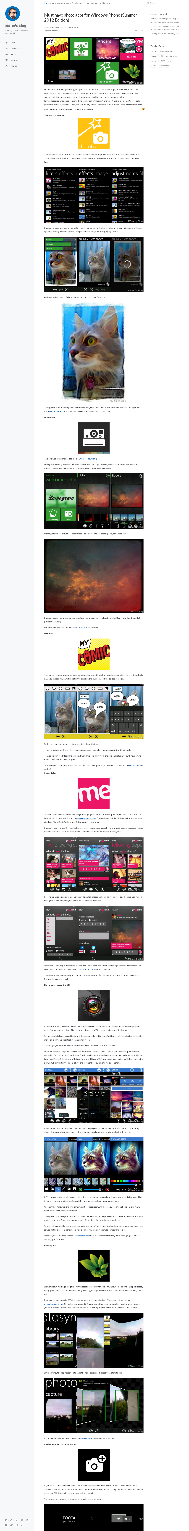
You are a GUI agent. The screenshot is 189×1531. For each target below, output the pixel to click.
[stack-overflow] (17, 1520)
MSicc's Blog (15, 26)
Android (155, 61)
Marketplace (55, 411)
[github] (11, 1520)
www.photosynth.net (54, 1304)
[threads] (17, 1525)
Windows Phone (166, 51)
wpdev (154, 51)
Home (46, 3)
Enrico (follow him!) (88, 458)
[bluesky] (6, 1525)
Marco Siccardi (52, 30)
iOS (162, 56)
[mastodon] (22, 1520)
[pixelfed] (11, 1525)
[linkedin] (27, 1520)
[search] (160, 3)
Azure (154, 66)
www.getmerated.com (86, 818)
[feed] (22, 1525)
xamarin (155, 56)
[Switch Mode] (6, 1520)
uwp (169, 61)
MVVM (163, 61)
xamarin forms (171, 56)
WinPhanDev (164, 66)
